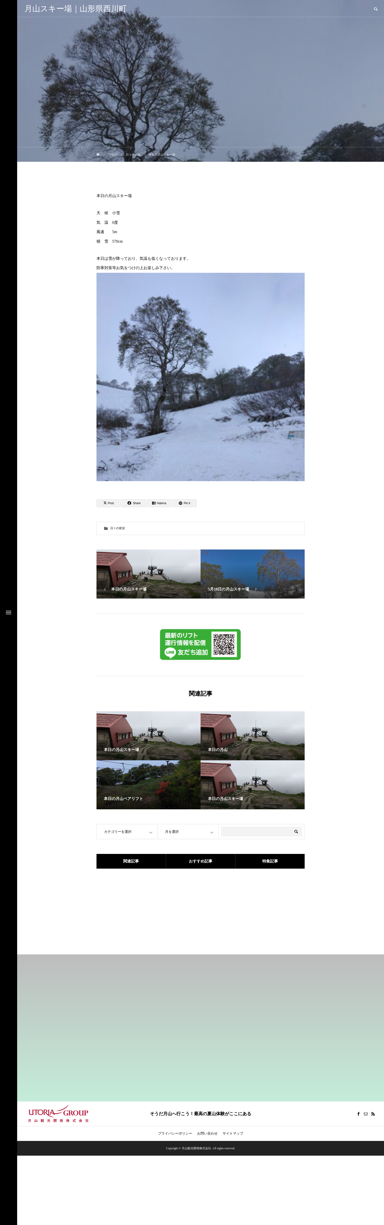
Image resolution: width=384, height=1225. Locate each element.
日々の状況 (117, 528)
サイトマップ (233, 1133)
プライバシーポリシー (175, 1133)
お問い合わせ (207, 1133)
